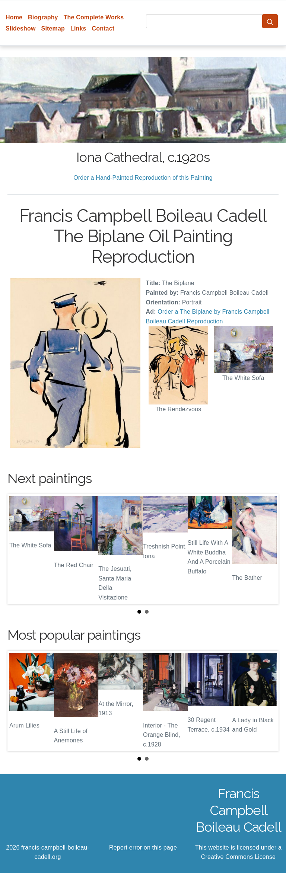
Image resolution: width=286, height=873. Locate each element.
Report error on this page (143, 847)
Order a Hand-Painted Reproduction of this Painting (143, 178)
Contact (103, 28)
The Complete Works (94, 17)
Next (267, 549)
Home (14, 17)
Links (78, 28)
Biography (43, 17)
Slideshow (21, 28)
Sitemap (53, 28)
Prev (19, 549)
